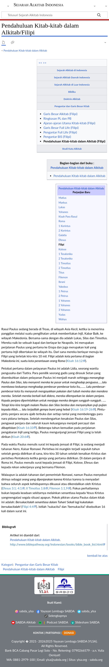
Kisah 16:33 (25, 427)
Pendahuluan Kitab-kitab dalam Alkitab (25, 50)
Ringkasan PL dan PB (57, 118)
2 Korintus (64, 230)
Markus (63, 202)
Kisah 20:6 (19, 436)
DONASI (69, 632)
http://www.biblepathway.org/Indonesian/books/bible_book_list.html (56, 544)
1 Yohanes (64, 300)
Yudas (62, 314)
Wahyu (63, 319)
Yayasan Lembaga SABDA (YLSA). (75, 641)
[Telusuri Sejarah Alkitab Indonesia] (54, 15)
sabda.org (96, 659)
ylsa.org (82, 659)
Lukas (62, 207)
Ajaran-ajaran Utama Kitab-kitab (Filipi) (69, 123)
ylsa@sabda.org (56, 659)
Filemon (63, 277)
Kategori (7, 564)
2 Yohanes (64, 305)
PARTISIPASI (52, 632)
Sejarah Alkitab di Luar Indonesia (71, 84)
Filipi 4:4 (28, 506)
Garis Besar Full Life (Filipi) (61, 127)
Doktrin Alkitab (72, 98)
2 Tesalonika (65, 258)
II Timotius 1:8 (35, 488)
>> (44, 63)
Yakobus (63, 286)
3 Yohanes (64, 309)
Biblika (72, 91)
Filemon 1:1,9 (58, 488)
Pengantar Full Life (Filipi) (60, 132)
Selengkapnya (55, 615)
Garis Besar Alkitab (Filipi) (60, 114)
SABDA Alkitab (23, 622)
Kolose (62, 249)
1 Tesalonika (65, 253)
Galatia (63, 235)
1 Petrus (63, 291)
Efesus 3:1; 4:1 (12, 488)
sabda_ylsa (24, 611)
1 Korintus (64, 226)
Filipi (61, 244)
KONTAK (38, 632)
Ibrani (62, 281)
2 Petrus (63, 295)
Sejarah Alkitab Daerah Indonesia (72, 77)
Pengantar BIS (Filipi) (57, 136)
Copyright (18, 641)
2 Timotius (65, 267)
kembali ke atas (97, 555)
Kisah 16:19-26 (82, 409)
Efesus (62, 240)
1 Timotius (65, 263)
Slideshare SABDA (85, 622)
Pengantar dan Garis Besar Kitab (71, 106)
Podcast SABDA (53, 622)
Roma (62, 221)
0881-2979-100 (24, 659)
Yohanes (63, 212)
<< (40, 63)
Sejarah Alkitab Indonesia (38, 5)
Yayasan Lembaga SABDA (55, 611)
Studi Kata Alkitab (72, 148)
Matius (62, 197)
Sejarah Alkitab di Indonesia (72, 70)
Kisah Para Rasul (68, 216)
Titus (61, 272)
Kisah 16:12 (74, 361)
